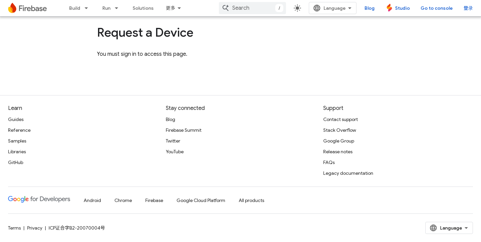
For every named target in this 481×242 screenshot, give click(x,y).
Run (106, 8)
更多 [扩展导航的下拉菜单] (170, 8)
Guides (15, 119)
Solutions (143, 8)
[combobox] (252, 8)
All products (251, 200)
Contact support (340, 119)
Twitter (173, 141)
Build (74, 8)
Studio (402, 8)
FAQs (329, 162)
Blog (370, 8)
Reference (19, 130)
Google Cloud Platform (201, 200)
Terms (14, 228)
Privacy (34, 228)
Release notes (337, 152)
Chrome (123, 200)
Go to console (437, 8)
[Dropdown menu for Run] (118, 8)
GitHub (15, 162)
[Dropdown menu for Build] (88, 8)
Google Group (338, 141)
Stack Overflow (339, 130)
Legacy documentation (348, 173)
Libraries (17, 152)
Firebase (154, 200)
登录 (468, 8)
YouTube (175, 152)
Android (92, 200)
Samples (17, 141)
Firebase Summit (183, 130)
